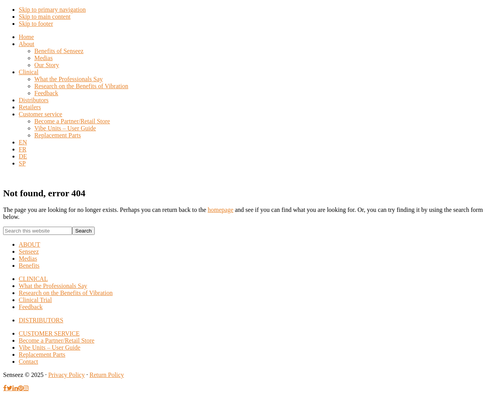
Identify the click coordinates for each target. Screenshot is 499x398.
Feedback (30, 307)
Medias (28, 258)
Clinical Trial (35, 300)
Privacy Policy (66, 374)
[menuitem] (23, 142)
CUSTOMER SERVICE (49, 333)
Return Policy (106, 374)
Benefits (29, 265)
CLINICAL (33, 278)
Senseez (29, 251)
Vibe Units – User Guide (49, 347)
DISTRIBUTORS (41, 320)
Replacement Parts (42, 354)
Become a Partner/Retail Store (56, 340)
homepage (221, 209)
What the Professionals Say (53, 286)
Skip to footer (36, 23)
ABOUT (29, 244)
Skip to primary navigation (52, 9)
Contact (28, 361)
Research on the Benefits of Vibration (66, 293)
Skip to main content (45, 16)
